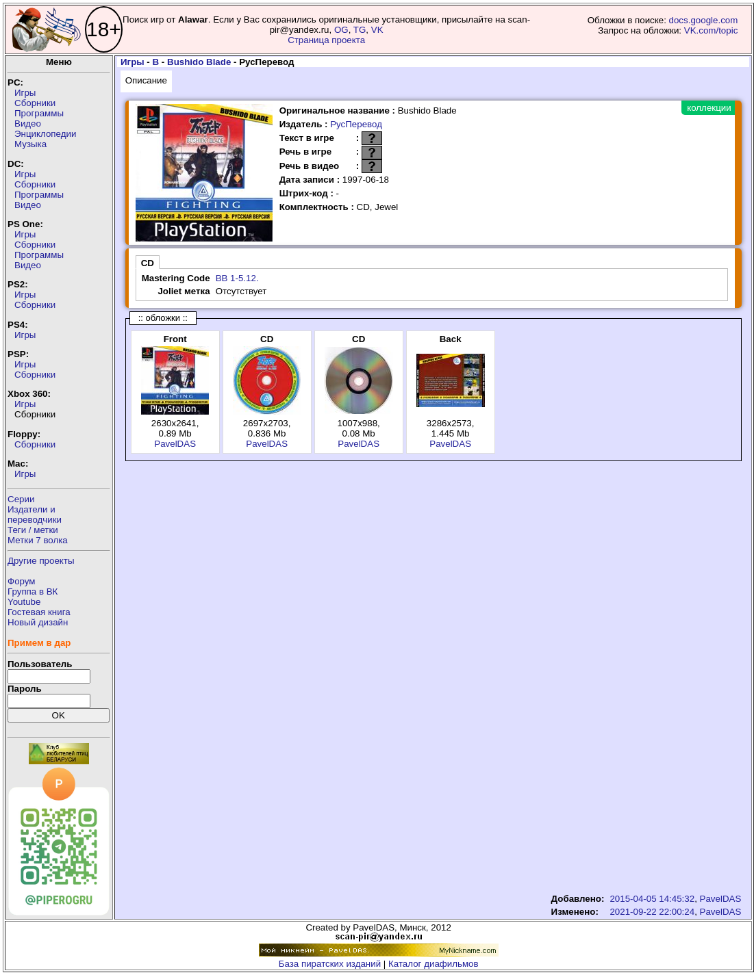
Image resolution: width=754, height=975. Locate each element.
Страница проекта (326, 40)
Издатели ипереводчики (35, 514)
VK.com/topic (711, 30)
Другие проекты (41, 561)
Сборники (34, 103)
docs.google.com (703, 20)
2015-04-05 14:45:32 (652, 899)
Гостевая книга (39, 612)
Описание (146, 80)
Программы (39, 113)
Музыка (30, 144)
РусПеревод (356, 124)
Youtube (24, 602)
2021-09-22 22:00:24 (652, 912)
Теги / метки (33, 530)
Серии (21, 499)
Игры (25, 93)
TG (359, 30)
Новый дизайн (38, 622)
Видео (27, 123)
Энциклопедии (45, 134)
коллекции (709, 108)
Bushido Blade (199, 62)
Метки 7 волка (38, 540)
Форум (22, 581)
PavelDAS (175, 444)
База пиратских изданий (330, 964)
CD (147, 263)
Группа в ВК (33, 591)
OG (341, 30)
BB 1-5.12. (237, 278)
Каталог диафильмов (433, 964)
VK (377, 30)
